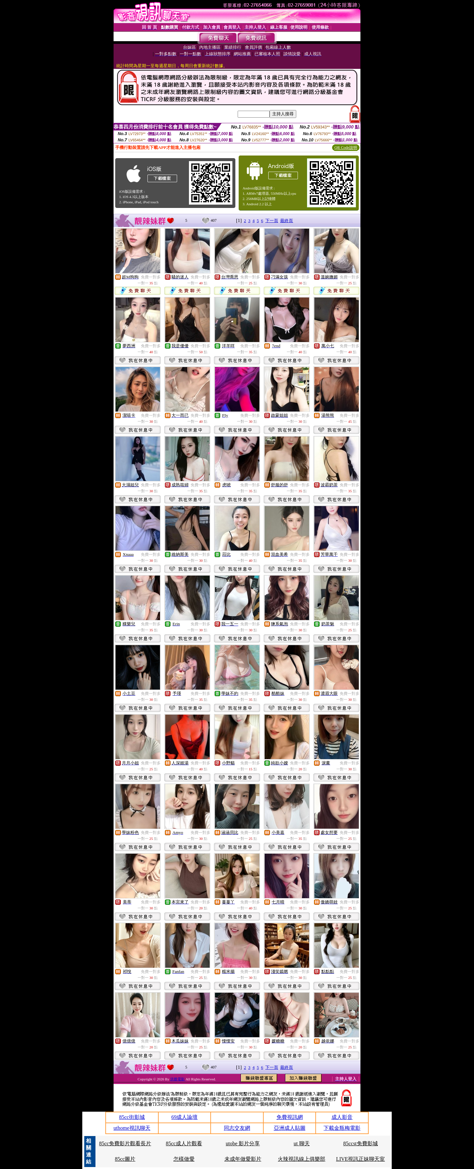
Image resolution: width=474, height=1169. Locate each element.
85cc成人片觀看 (184, 1143)
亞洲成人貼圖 (289, 1128)
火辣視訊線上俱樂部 (301, 1159)
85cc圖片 (125, 1159)
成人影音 (342, 1117)
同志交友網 (237, 1128)
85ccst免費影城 (360, 1143)
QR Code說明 (345, 147)
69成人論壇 (184, 1117)
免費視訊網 (289, 1117)
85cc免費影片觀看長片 (125, 1143)
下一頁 (271, 220)
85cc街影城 (132, 1117)
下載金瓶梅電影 (342, 1128)
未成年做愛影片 (242, 1159)
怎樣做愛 (184, 1159)
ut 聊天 (301, 1143)
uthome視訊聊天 (132, 1128)
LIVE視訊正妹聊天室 (360, 1159)
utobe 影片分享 (243, 1143)
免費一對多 (151, 277)
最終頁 (286, 220)
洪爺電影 (178, 1079)
